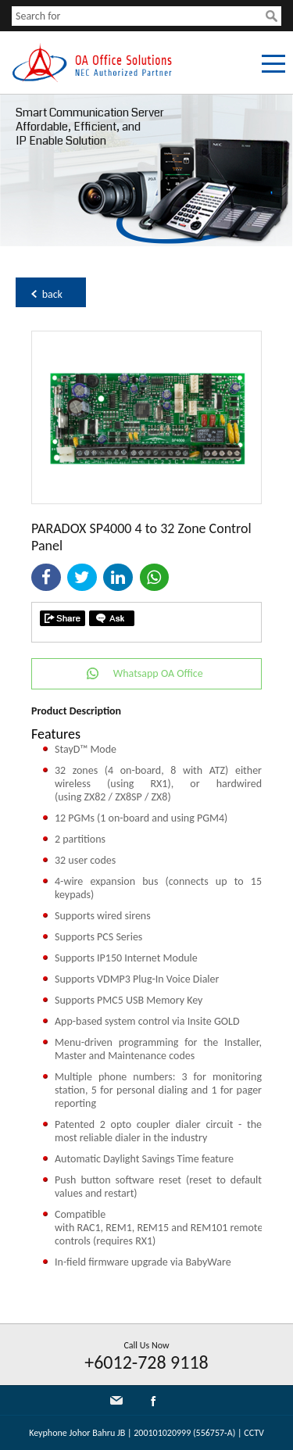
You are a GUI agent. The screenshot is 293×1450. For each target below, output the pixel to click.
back (52, 294)
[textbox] (139, 16)
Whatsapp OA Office (158, 673)
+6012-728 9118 (146, 1362)
